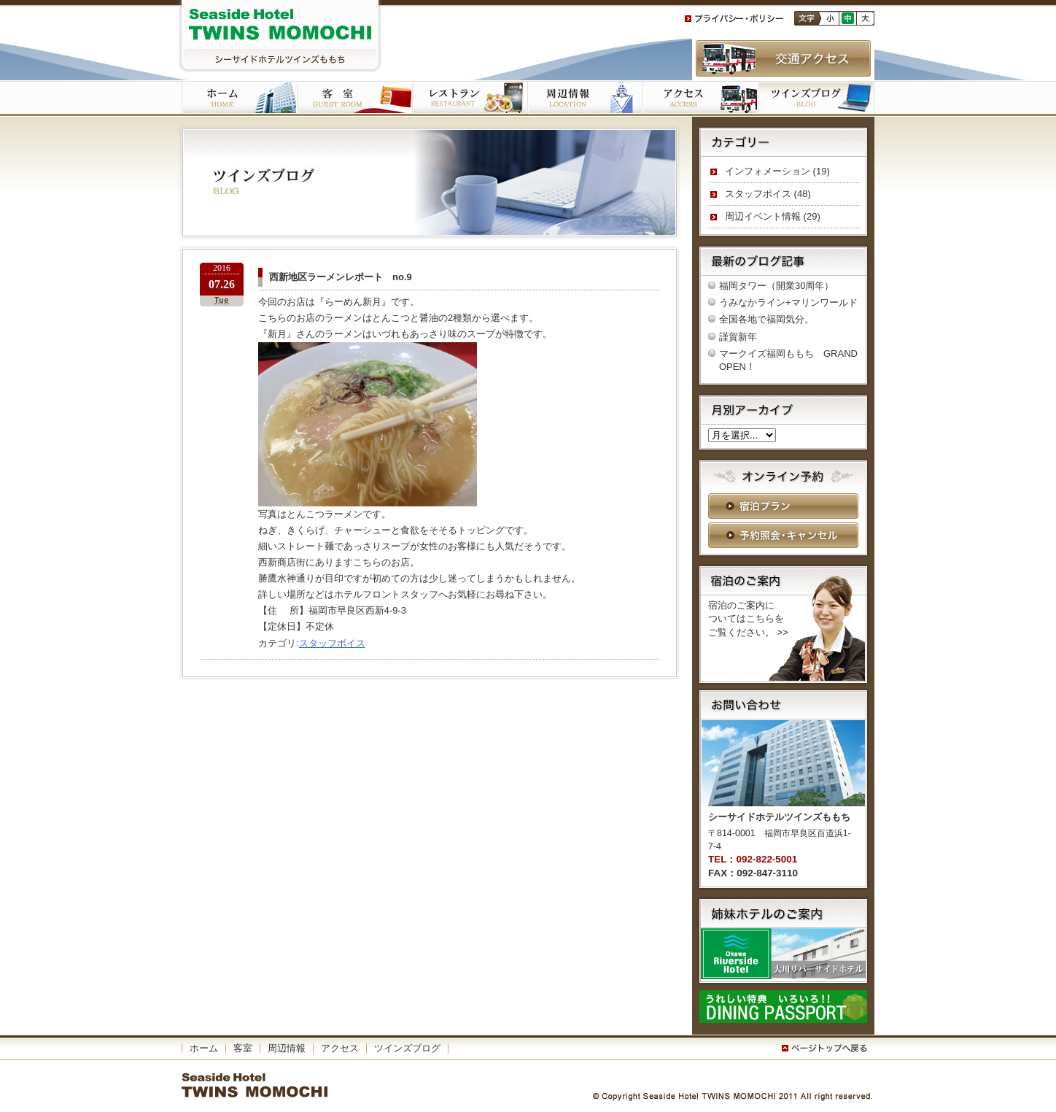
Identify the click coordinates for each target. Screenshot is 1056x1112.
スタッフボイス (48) (768, 193)
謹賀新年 (738, 336)
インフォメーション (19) (777, 171)
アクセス (700, 98)
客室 (354, 98)
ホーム (239, 98)
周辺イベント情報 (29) (772, 216)
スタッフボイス (332, 643)
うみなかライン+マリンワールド (788, 302)
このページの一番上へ (827, 1048)
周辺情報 (287, 1048)
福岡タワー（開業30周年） (776, 285)
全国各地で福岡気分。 (766, 319)
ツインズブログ (816, 98)
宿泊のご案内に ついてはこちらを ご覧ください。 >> (748, 618)
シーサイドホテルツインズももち (280, 36)
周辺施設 (584, 98)
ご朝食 (469, 98)
